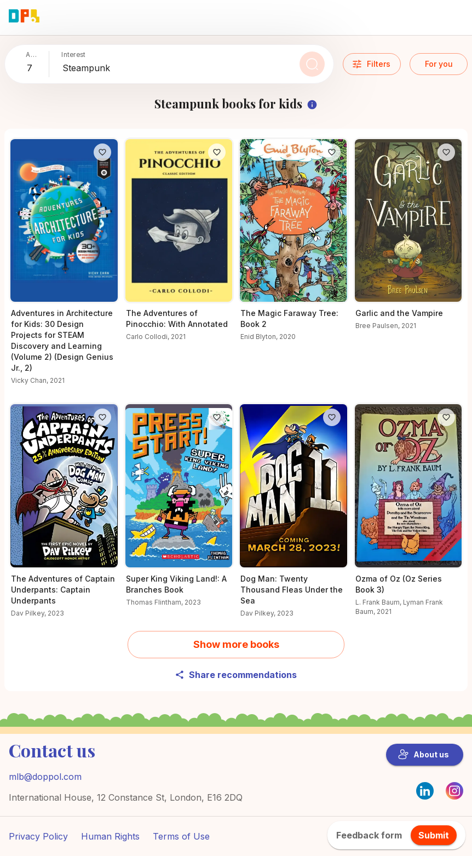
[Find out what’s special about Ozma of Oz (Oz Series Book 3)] (408, 516)
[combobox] (35, 68)
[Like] (102, 152)
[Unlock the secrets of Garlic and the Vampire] (408, 240)
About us (423, 754)
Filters (371, 64)
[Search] (312, 64)
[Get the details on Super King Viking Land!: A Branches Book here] (179, 511)
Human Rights (110, 836)
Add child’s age (33, 55)
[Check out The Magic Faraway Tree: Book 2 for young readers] (293, 246)
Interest (73, 54)
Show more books (236, 644)
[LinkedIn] (425, 791)
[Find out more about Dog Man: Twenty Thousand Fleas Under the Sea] (293, 517)
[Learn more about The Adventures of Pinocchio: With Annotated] (179, 246)
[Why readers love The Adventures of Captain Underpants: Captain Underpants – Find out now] (64, 517)
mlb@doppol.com (45, 776)
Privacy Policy (38, 836)
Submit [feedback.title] (433, 835)
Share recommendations (236, 674)
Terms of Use (181, 836)
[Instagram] (454, 796)
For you (439, 63)
